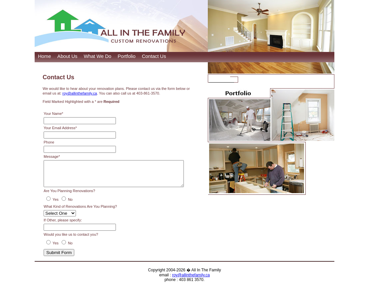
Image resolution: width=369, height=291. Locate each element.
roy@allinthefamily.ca (79, 93)
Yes (56, 204)
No (70, 204)
